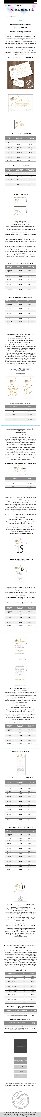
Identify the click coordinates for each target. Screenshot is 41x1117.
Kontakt (14, 1116)
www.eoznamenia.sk (21, 9)
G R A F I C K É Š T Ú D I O (14, 6)
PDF (33, 1116)
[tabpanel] (20, 39)
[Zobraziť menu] (35, 2)
